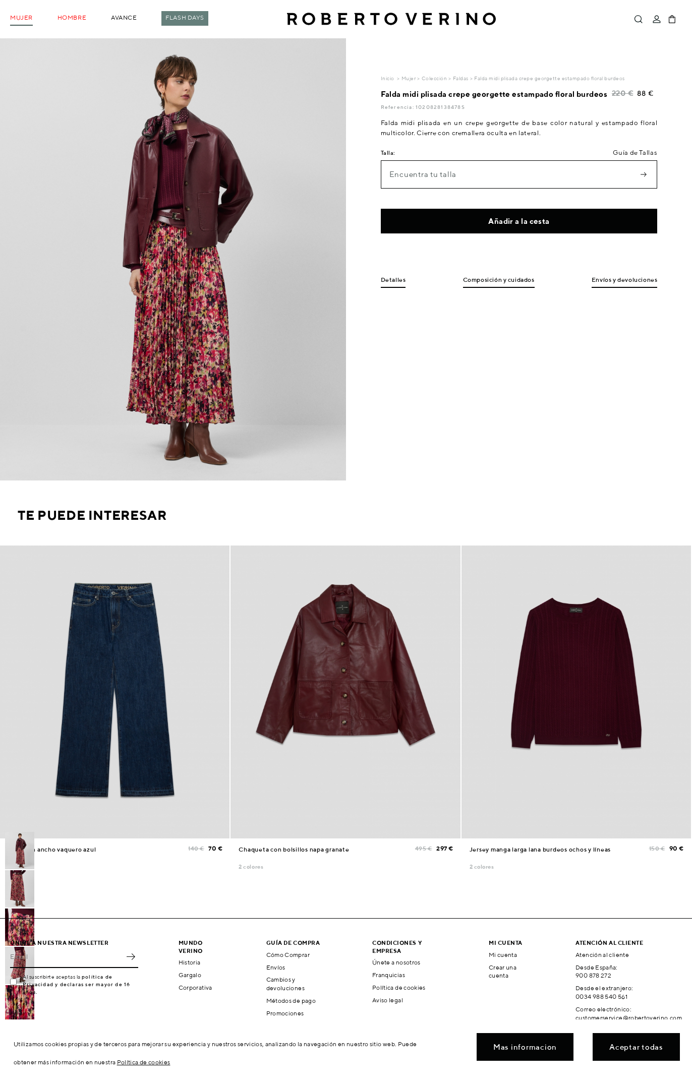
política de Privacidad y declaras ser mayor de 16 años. (76, 984)
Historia (190, 962)
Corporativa (195, 987)
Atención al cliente (602, 954)
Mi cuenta (503, 954)
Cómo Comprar (288, 954)
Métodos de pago (291, 1000)
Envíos (275, 967)
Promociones (285, 1013)
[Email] (66, 957)
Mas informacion (525, 1047)
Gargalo (190, 975)
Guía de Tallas (635, 152)
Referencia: (398, 107)
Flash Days (184, 17)
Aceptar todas (636, 1047)
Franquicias (388, 975)
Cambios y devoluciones (285, 984)
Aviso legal (387, 1000)
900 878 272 (593, 975)
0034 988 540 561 (601, 996)
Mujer (21, 17)
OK (130, 957)
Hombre (71, 17)
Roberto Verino (391, 19)
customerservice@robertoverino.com (628, 1017)
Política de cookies (399, 987)
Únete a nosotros (396, 962)
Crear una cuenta (502, 971)
